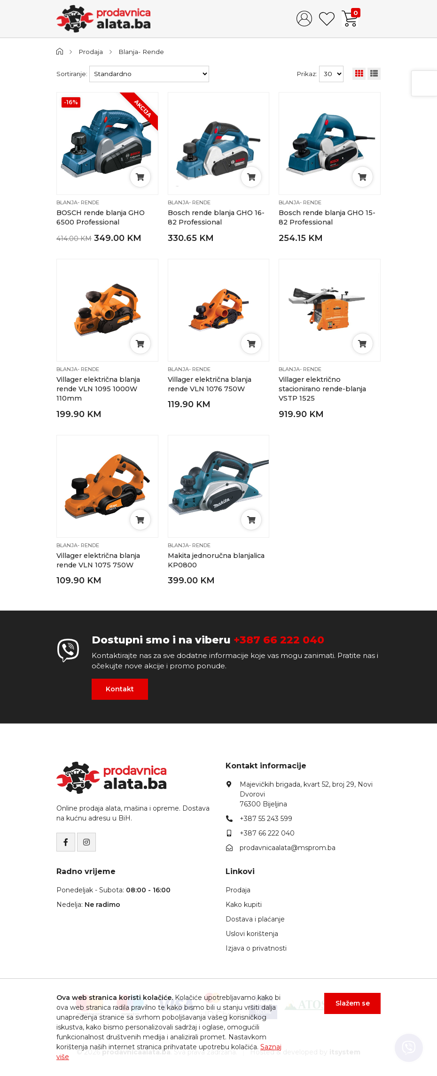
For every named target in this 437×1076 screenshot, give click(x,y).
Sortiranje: (71, 73)
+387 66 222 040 (279, 640)
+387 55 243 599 (266, 818)
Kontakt (120, 689)
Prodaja (90, 51)
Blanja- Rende (141, 51)
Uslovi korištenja (252, 933)
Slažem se (353, 1003)
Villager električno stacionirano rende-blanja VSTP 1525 (322, 389)
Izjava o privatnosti (256, 948)
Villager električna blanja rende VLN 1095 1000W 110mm (98, 389)
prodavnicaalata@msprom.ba (288, 848)
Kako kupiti (244, 904)
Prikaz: (307, 73)
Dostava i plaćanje (255, 919)
